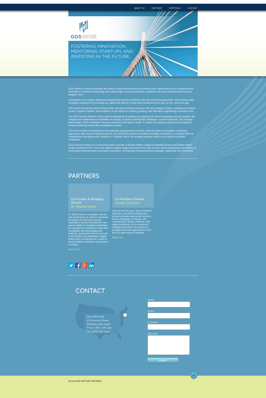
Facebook (78, 265)
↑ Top (194, 376)
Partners (156, 8)
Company (153, 322)
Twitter (71, 265)
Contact (193, 8)
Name (151, 299)
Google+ (84, 265)
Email (151, 311)
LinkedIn (91, 265)
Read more (73, 249)
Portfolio (175, 8)
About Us (139, 8)
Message (153, 333)
